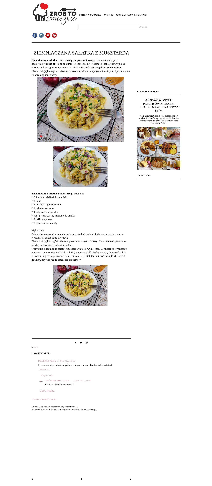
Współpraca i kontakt (132, 15)
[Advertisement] (159, 68)
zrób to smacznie (57, 380)
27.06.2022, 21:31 (82, 380)
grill (36, 347)
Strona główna (90, 15)
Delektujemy (47, 361)
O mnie (108, 15)
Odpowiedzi (47, 375)
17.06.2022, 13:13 (66, 361)
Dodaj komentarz (45, 399)
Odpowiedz (44, 369)
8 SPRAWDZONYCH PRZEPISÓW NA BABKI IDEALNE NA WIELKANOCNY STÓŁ (158, 105)
